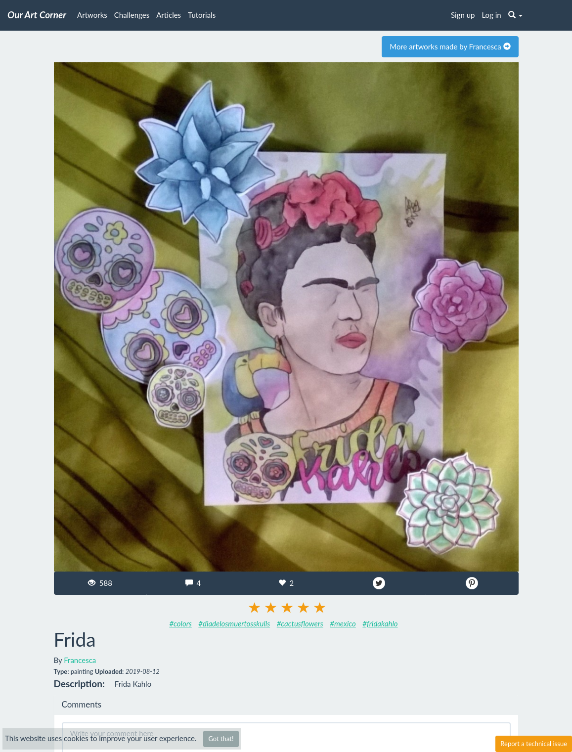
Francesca (80, 660)
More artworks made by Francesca (450, 46)
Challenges (131, 14)
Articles (168, 14)
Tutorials (202, 14)
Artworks (92, 14)
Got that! (220, 739)
